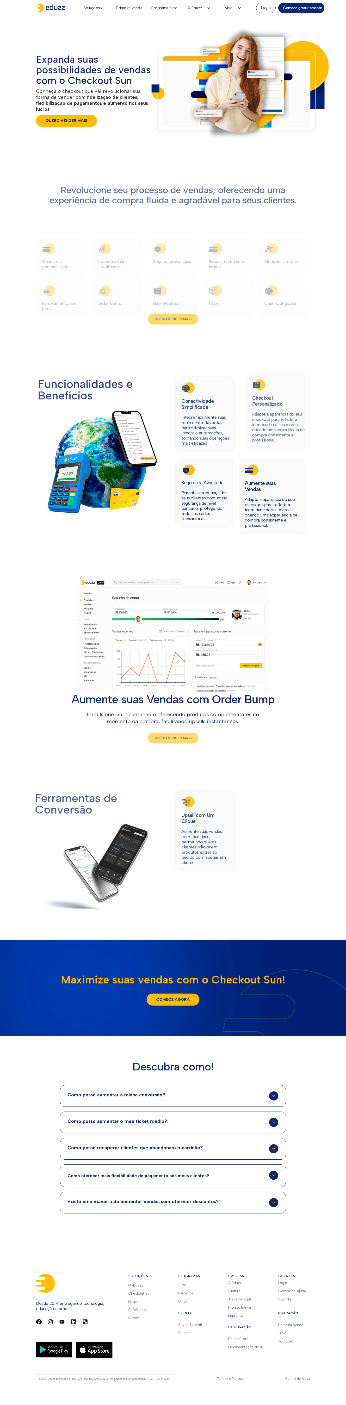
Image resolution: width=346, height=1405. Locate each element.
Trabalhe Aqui (239, 1299)
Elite (182, 1285)
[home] (53, 8)
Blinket (134, 1318)
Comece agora (173, 999)
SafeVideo (137, 1310)
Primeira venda (129, 8)
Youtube (285, 1341)
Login (266, 8)
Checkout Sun (139, 1293)
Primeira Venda (290, 1325)
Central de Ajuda (292, 1291)
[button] (95, 8)
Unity (182, 1301)
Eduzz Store (238, 1339)
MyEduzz (135, 1285)
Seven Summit (190, 1325)
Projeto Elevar (239, 1307)
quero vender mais (66, 120)
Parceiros (185, 1293)
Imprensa (235, 1315)
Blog (282, 1333)
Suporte (284, 1299)
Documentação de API (246, 1347)
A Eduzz (235, 1283)
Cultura (234, 1291)
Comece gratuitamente (302, 8)
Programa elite (164, 8)
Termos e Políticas (230, 1378)
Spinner (184, 1333)
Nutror (133, 1301)
